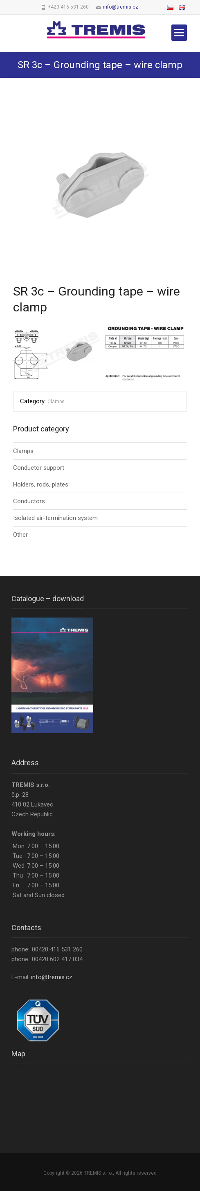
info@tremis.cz (120, 7)
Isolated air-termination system (55, 518)
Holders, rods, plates (40, 484)
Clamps (56, 401)
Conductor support (38, 467)
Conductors (29, 501)
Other (20, 534)
